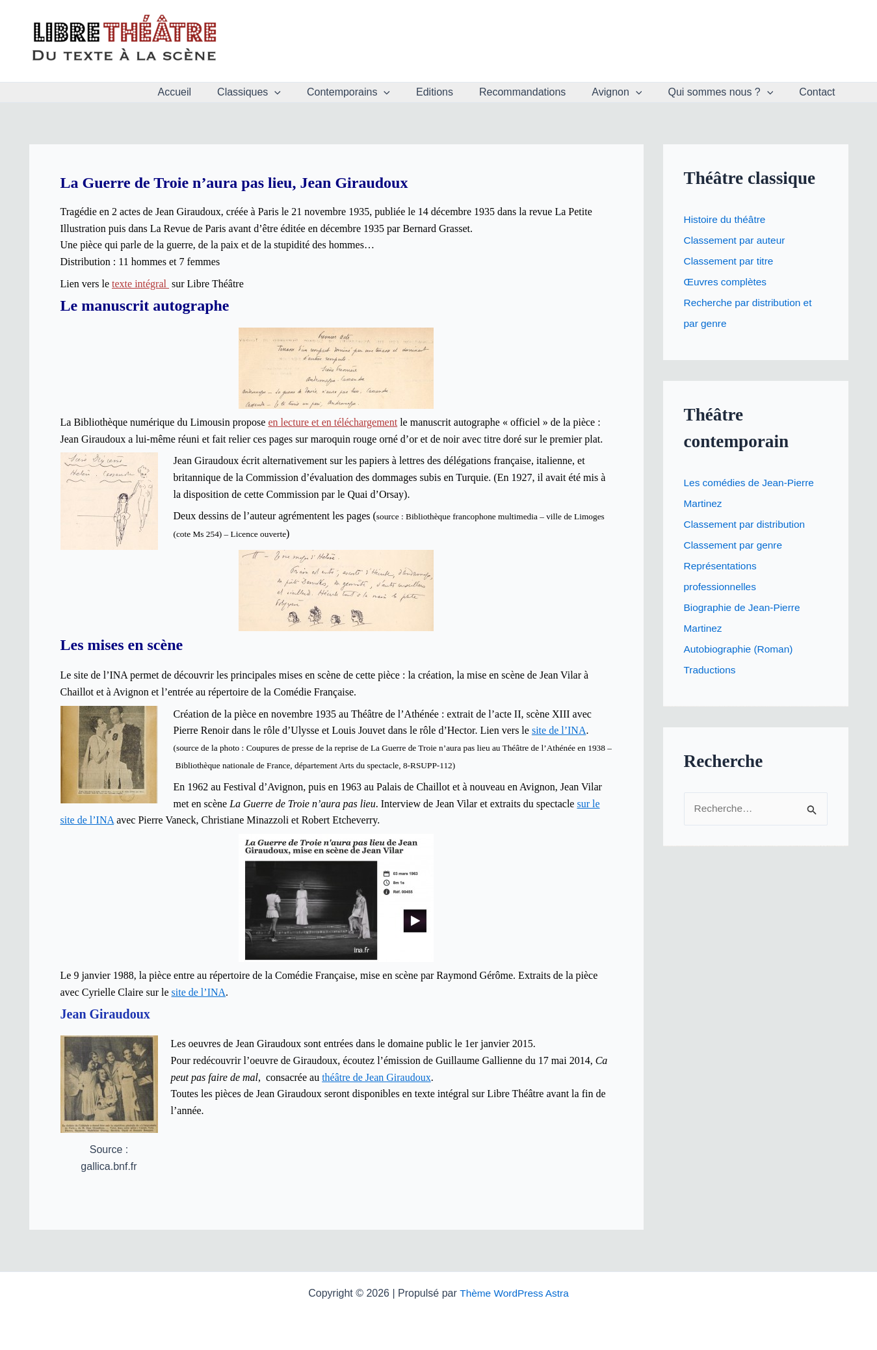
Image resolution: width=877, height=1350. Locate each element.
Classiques (283, 92)
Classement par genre (735, 545)
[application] (308, 92)
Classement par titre (730, 260)
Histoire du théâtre (726, 219)
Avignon (630, 92)
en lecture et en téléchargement (332, 422)
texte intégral (140, 283)
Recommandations (540, 91)
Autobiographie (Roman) (740, 649)
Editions (458, 91)
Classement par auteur (736, 240)
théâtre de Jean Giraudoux (376, 1076)
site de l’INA (559, 730)
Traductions (711, 669)
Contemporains (377, 92)
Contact (819, 91)
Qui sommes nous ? (728, 92)
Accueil (214, 91)
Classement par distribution (747, 524)
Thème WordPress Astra (514, 1293)
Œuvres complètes (727, 281)
